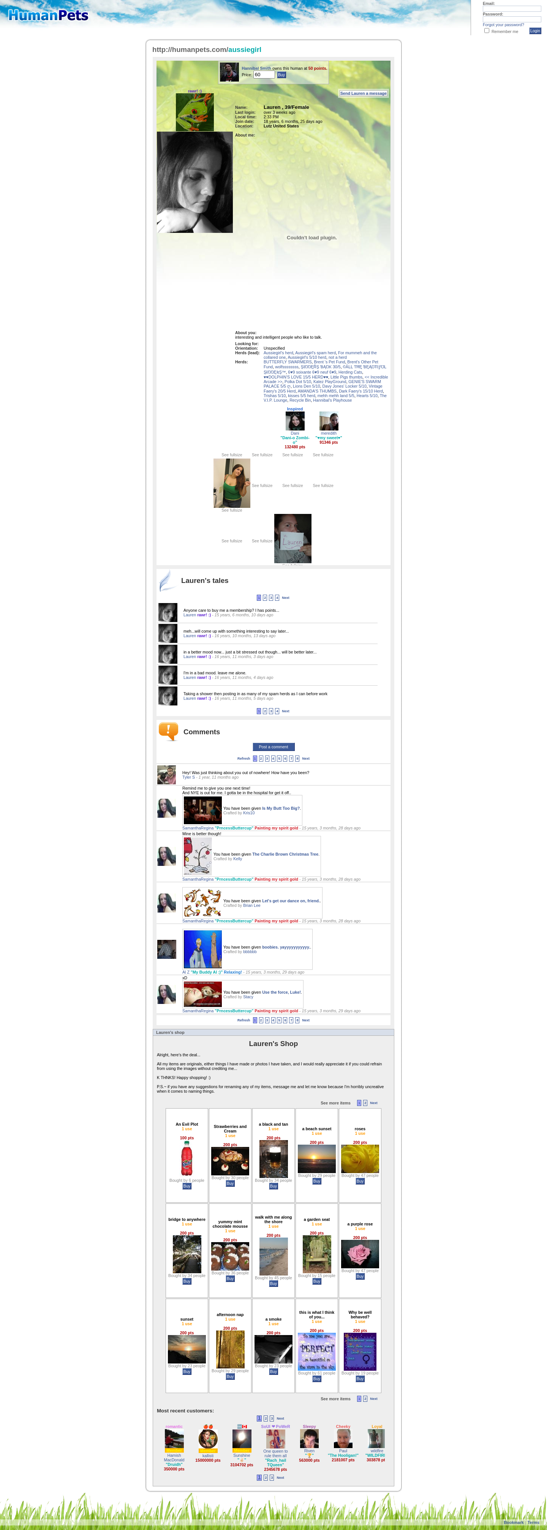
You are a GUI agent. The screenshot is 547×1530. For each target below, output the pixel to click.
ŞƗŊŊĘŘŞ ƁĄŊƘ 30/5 (321, 366)
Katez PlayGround (329, 381)
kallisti (207, 1455)
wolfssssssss (287, 366)
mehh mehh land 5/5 (336, 395)
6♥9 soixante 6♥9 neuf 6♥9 (312, 372)
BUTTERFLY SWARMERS (288, 362)
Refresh (243, 758)
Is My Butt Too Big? (281, 808)
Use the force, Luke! (281, 992)
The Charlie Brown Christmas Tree (285, 854)
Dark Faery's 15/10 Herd (361, 391)
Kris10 (249, 813)
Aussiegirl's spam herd (315, 352)
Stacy (248, 996)
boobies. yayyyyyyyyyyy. (286, 947)
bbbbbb (250, 951)
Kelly (237, 858)
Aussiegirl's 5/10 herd (307, 357)
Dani (295, 433)
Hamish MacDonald (174, 1457)
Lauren (190, 615)
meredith (329, 433)
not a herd (338, 357)
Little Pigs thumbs (346, 377)
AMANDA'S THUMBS (317, 391)
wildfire (377, 1450)
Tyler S (189, 777)
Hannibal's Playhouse (332, 400)
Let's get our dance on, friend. (291, 901)
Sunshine (241, 1455)
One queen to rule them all (275, 1453)
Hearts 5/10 (367, 395)
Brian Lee (252, 905)
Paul (343, 1450)
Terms (533, 1522)
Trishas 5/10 (275, 395)
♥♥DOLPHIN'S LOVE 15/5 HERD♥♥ (296, 377)
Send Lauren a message (363, 93)
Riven (309, 1450)
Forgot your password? (503, 24)
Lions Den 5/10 (306, 386)
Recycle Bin (300, 400)
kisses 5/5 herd (301, 395)
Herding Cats (350, 372)
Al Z (186, 972)
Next (285, 598)
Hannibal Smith (257, 68)
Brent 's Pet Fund (329, 362)
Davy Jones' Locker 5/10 (345, 386)
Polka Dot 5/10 (298, 381)
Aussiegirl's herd (278, 352)
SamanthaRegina (198, 828)
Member (174, 1450)
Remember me (505, 31)
